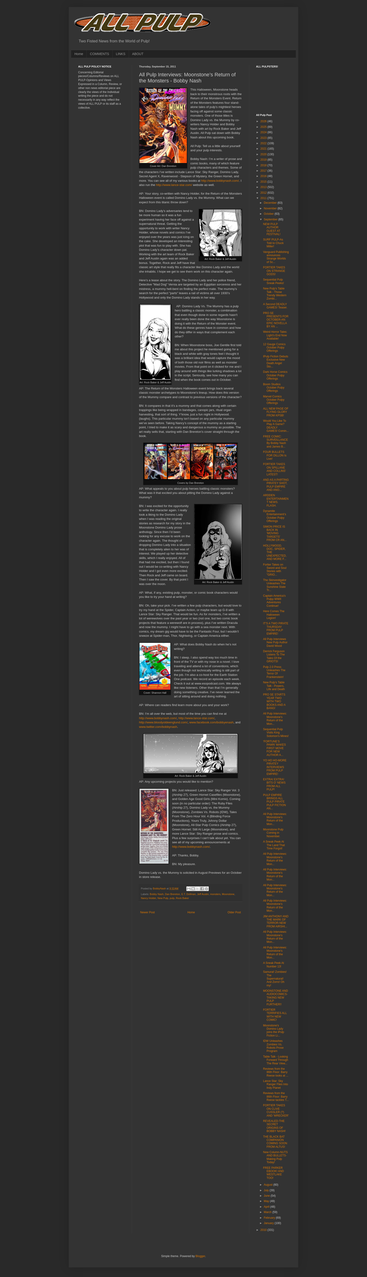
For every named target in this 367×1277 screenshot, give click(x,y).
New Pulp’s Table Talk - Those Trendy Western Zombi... (274, 293)
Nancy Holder (148, 898)
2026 (264, 121)
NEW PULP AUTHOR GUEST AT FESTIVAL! (271, 229)
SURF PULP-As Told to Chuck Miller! (273, 243)
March (268, 1212)
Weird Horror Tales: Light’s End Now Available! (275, 335)
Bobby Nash (157, 894)
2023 (264, 138)
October (269, 213)
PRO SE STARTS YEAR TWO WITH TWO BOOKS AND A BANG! (274, 701)
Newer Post (147, 912)
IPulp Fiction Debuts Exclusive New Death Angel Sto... (275, 361)
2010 (264, 1230)
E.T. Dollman (188, 894)
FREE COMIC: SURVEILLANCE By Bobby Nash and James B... (275, 441)
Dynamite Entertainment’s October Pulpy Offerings (274, 516)
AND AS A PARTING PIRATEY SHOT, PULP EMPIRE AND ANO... (276, 485)
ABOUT (137, 54)
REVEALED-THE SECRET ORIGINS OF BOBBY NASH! (274, 1126)
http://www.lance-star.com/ (174, 185)
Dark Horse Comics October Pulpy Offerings (275, 375)
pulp (172, 898)
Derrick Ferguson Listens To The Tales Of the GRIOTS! (274, 656)
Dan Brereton (172, 894)
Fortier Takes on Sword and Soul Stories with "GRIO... (274, 569)
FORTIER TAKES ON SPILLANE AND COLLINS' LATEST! (274, 469)
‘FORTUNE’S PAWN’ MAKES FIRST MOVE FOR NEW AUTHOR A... (274, 748)
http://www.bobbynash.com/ (220, 180)
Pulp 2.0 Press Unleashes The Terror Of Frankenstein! (274, 672)
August (268, 1184)
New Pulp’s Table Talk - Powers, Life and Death (274, 686)
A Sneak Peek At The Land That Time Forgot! (274, 845)
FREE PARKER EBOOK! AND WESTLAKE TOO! (273, 1173)
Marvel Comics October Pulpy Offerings (273, 400)
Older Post (234, 912)
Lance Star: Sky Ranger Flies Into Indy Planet (275, 1084)
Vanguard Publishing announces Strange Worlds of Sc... (276, 257)
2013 (264, 187)
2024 (264, 132)
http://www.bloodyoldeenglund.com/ (163, 722)
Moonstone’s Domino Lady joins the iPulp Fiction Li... (273, 1030)
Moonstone (228, 894)
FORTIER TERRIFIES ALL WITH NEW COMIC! (275, 1015)
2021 (264, 148)
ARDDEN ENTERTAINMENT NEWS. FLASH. (276, 500)
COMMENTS (99, 54)
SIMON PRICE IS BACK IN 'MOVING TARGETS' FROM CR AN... (274, 533)
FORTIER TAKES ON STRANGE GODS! (274, 271)
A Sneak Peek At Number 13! (273, 964)
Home (78, 54)
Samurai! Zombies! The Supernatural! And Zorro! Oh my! (275, 978)
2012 (264, 192)
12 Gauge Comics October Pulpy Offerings (274, 348)
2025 (264, 127)
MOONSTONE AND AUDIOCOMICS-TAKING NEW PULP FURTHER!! (275, 997)
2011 (264, 198)
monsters (215, 894)
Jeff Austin (203, 894)
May (267, 1201)
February (270, 1217)
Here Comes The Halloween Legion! (273, 615)
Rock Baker (182, 898)
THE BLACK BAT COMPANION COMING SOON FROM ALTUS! (275, 1141)
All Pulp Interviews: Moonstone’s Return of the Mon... (275, 718)
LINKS (120, 54)
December (271, 202)
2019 (264, 159)
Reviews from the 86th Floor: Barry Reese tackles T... (276, 1097)
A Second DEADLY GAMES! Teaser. (275, 306)
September (271, 219)
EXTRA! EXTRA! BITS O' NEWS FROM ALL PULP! (274, 784)
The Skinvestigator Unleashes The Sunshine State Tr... (274, 585)
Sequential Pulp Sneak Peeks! (273, 281)
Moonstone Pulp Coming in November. (273, 833)
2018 (264, 165)
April (267, 1206)
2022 (264, 143)
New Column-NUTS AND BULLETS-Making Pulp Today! (275, 1157)
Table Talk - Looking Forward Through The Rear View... (275, 1060)
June (267, 1195)
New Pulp (163, 898)
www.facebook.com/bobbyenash (211, 722)
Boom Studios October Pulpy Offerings (273, 388)
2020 (264, 154)
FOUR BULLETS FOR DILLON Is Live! (274, 455)
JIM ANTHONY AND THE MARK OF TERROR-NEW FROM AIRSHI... (275, 921)
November (271, 208)
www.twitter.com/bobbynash (158, 727)
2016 (264, 176)
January (269, 1223)
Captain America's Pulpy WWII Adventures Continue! (274, 600)
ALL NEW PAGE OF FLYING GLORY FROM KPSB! (275, 412)
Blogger (200, 1256)
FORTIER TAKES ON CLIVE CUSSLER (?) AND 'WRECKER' (276, 1110)
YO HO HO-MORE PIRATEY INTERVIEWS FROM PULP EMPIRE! (274, 767)
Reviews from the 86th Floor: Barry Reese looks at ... (275, 1072)
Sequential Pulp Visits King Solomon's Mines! (276, 733)
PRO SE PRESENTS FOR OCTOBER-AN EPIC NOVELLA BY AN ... (275, 319)
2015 (264, 181)
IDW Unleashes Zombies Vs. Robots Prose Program (273, 1046)
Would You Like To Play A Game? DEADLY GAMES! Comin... (276, 426)
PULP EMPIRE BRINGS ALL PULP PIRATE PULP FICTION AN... (274, 801)
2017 (264, 170)
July (267, 1190)
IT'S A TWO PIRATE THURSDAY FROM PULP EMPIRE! (275, 628)
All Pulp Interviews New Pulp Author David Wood (275, 642)
